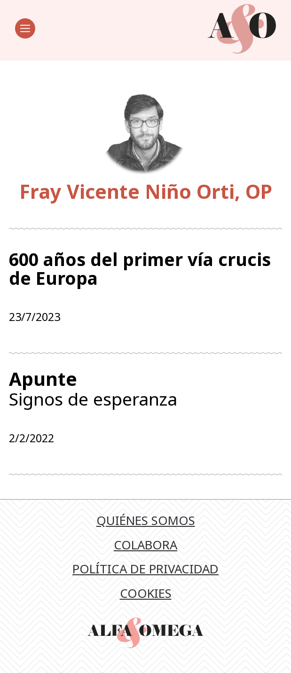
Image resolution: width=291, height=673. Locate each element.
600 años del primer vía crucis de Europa (140, 270)
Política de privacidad (145, 575)
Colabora (145, 550)
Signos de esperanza (145, 393)
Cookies (146, 599)
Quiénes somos (145, 526)
